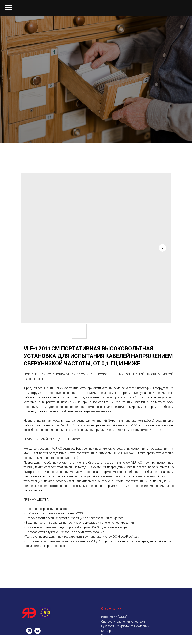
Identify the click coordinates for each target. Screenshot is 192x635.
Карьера (106, 631)
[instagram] (29, 631)
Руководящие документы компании (125, 626)
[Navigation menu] (8, 7)
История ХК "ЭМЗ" (114, 617)
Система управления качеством (123, 621)
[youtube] (37, 631)
